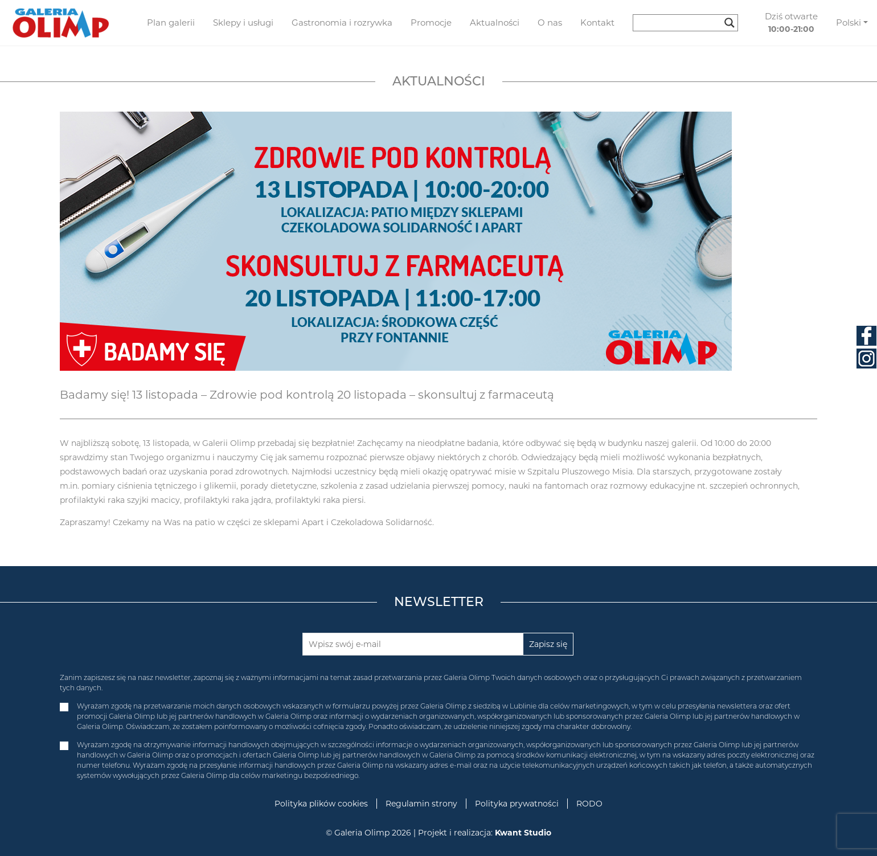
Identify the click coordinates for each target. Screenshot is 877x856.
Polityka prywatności (517, 803)
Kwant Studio (523, 833)
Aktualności (494, 22)
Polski (848, 22)
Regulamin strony (421, 803)
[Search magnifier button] (729, 23)
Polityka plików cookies (321, 803)
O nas (550, 22)
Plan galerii (171, 22)
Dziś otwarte (791, 23)
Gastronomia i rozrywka (342, 22)
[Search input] (680, 23)
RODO (589, 803)
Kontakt (597, 22)
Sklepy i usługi (243, 22)
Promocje (431, 22)
